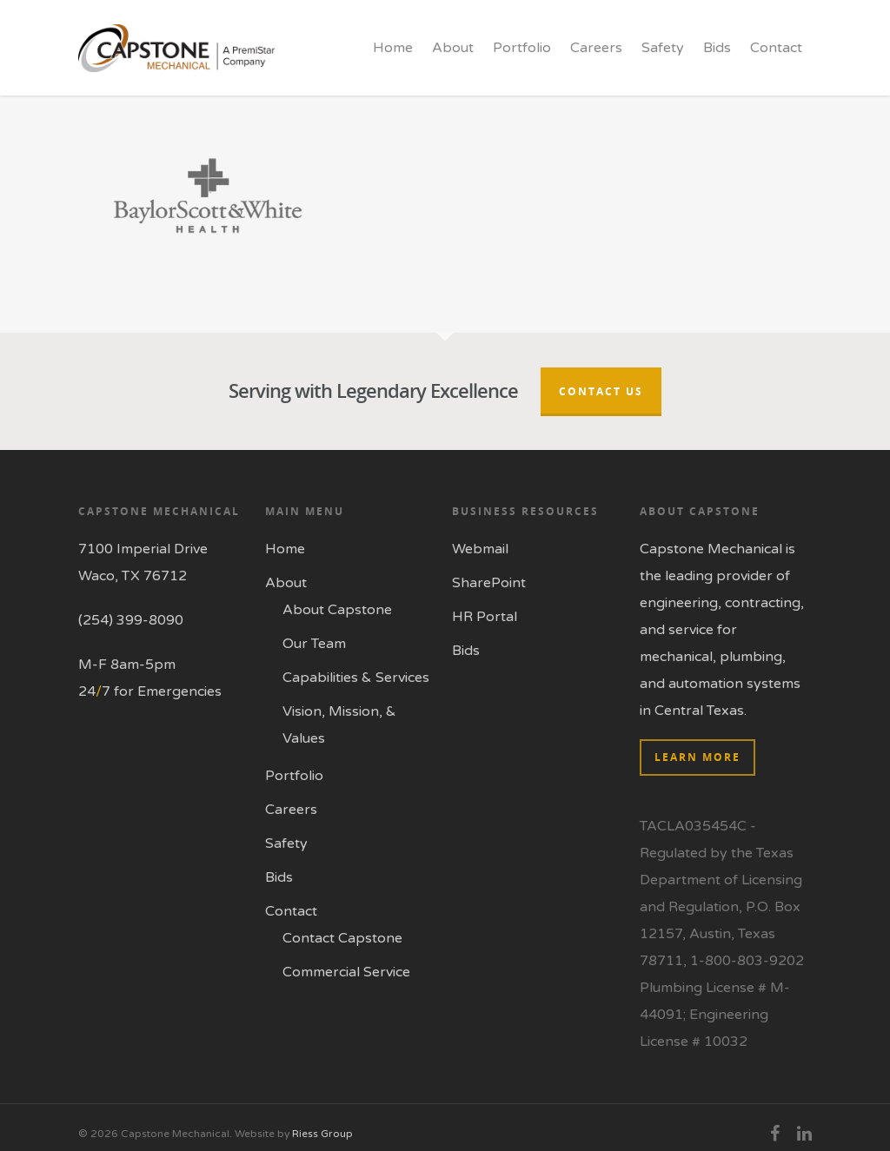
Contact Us (601, 391)
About (453, 47)
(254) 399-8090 (130, 620)
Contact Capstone (342, 938)
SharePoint (489, 583)
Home (393, 47)
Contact (776, 47)
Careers (596, 47)
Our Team (314, 643)
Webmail (480, 549)
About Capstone (337, 609)
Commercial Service (346, 972)
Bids (717, 47)
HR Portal (484, 616)
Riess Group (322, 1134)
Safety (662, 47)
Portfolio (522, 47)
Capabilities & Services (355, 677)
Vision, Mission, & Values (339, 725)
